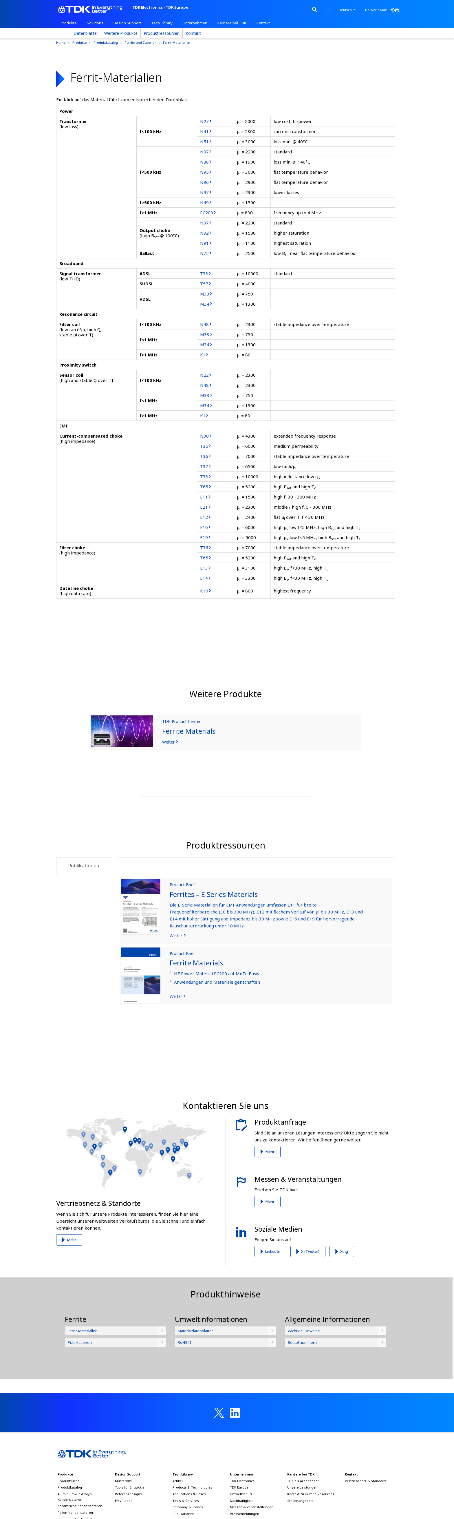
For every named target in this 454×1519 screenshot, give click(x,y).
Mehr (71, 1239)
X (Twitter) (310, 1251)
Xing (344, 1251)
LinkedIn (272, 1251)
